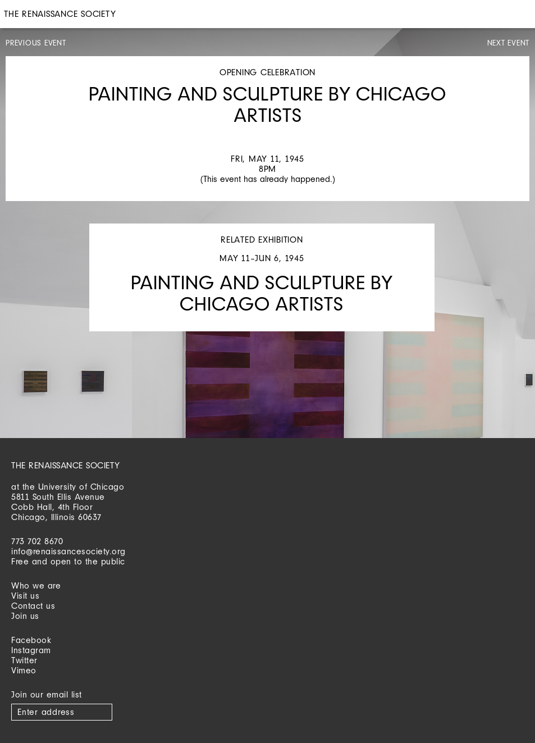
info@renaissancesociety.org (68, 551)
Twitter (24, 660)
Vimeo (23, 670)
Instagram (31, 650)
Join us (25, 615)
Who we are (36, 585)
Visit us (25, 595)
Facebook (31, 640)
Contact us (33, 605)
